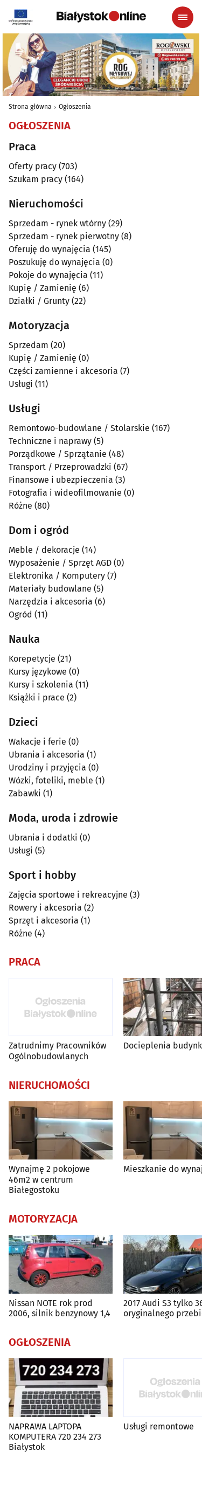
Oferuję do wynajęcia (49, 249)
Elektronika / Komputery (57, 576)
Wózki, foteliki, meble (51, 780)
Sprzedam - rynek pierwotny (64, 236)
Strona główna (30, 106)
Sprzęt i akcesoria (44, 920)
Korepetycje (32, 659)
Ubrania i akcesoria (47, 754)
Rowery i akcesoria (45, 907)
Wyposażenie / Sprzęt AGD (60, 563)
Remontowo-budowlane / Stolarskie (79, 428)
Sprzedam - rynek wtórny (57, 223)
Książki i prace (37, 697)
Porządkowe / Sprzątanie (58, 454)
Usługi (21, 384)
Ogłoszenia (75, 106)
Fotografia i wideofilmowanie (65, 493)
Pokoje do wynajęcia (48, 275)
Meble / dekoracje (44, 550)
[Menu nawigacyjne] (182, 17)
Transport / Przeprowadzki (60, 467)
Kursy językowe (38, 671)
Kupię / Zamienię (42, 288)
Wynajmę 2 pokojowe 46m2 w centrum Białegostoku (49, 1179)
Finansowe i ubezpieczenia (61, 480)
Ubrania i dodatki (43, 837)
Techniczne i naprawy (50, 441)
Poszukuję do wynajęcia (54, 262)
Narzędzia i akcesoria (51, 601)
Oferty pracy (33, 166)
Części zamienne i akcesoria (63, 371)
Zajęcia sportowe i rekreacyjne (68, 895)
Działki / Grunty (39, 301)
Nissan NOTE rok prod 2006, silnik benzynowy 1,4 (59, 1308)
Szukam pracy (35, 179)
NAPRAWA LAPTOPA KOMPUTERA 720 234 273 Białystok (55, 1436)
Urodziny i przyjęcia (47, 767)
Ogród (20, 614)
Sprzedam (28, 345)
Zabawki (25, 793)
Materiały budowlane (50, 589)
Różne (20, 506)
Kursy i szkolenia (41, 684)
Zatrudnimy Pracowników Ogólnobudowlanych (57, 1050)
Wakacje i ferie (37, 742)
